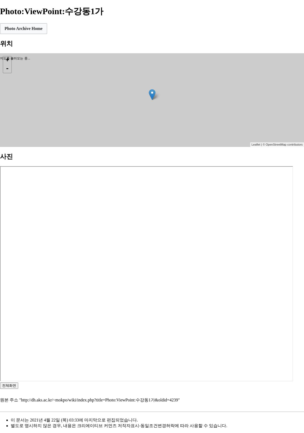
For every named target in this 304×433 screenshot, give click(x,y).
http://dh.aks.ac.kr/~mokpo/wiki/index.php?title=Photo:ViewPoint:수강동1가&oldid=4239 (99, 400)
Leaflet (256, 144)
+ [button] (7, 60)
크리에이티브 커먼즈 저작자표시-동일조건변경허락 (126, 425)
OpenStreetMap (276, 144)
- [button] (7, 69)
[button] (23, 28)
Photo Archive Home (24, 28)
